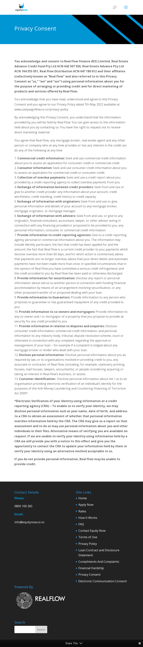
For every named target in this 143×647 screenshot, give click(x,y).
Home (82, 498)
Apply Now (85, 505)
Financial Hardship (91, 568)
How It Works (87, 518)
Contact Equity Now (92, 531)
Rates (82, 511)
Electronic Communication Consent (102, 581)
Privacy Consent (89, 574)
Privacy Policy (87, 544)
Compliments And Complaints (98, 562)
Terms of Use (87, 537)
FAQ (81, 524)
